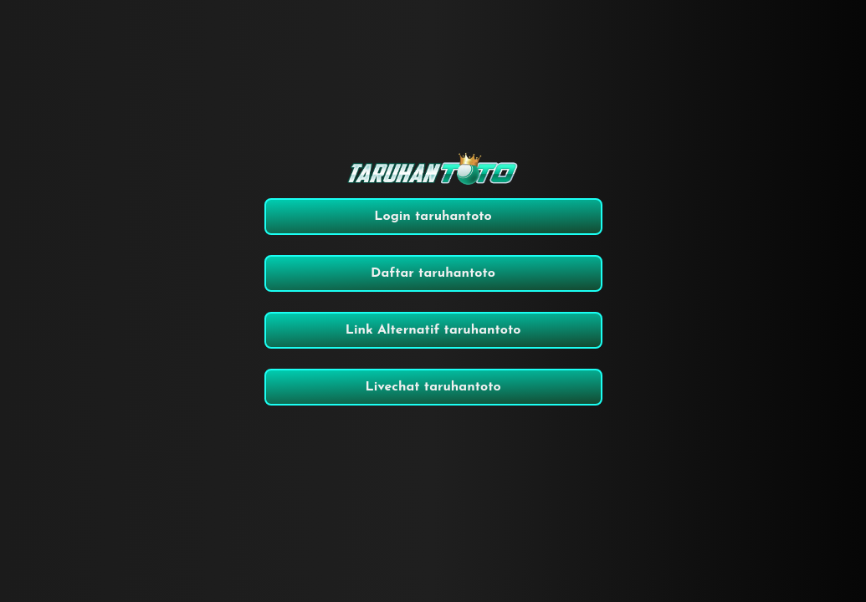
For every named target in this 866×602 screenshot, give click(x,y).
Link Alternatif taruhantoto (433, 330)
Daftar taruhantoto (433, 273)
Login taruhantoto (433, 216)
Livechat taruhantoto (432, 387)
